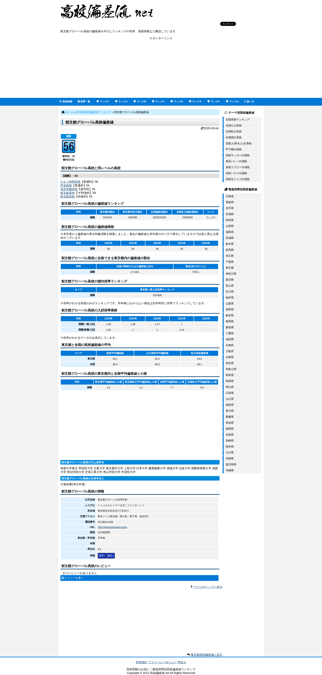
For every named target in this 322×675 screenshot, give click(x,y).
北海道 (230, 196)
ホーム (70, 112)
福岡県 (230, 428)
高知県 (230, 422)
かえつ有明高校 (70, 181)
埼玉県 (230, 255)
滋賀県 (230, 339)
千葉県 (230, 261)
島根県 (230, 381)
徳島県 (230, 404)
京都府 (230, 345)
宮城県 (230, 214)
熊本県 (230, 446)
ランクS (102, 101)
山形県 (230, 226)
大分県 (230, 452)
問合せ (182, 662)
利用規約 (141, 662)
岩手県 (230, 208)
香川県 (230, 410)
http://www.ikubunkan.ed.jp (112, 527)
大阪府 (230, 351)
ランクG (232, 101)
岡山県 (230, 386)
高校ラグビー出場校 (238, 167)
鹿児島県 (231, 464)
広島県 (230, 392)
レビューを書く (74, 577)
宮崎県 (230, 458)
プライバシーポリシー (162, 662)
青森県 (230, 202)
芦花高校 (66, 185)
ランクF (213, 101)
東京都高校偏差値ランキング (93, 112)
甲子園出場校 (234, 149)
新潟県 (230, 279)
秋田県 (230, 220)
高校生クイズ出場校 (238, 179)
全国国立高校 (234, 137)
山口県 (230, 398)
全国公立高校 (234, 125)
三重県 (230, 333)
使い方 (249, 101)
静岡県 (230, 321)
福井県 (230, 297)
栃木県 (230, 243)
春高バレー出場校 (236, 161)
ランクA (121, 101)
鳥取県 (230, 375)
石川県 (230, 291)
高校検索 (65, 101)
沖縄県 (230, 470)
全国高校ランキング (238, 119)
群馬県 (230, 249)
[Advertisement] (161, 69)
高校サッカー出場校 (238, 155)
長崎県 (230, 440)
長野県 (230, 309)
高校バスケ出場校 (236, 173)
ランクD (176, 101)
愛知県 (230, 327)
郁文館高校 (67, 192)
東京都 (230, 267)
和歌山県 (231, 369)
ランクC (158, 101)
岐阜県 (230, 315)
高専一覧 (84, 101)
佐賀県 (230, 434)
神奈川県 (231, 273)
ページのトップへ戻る (208, 586)
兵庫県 (230, 357)
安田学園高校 (69, 189)
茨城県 (230, 237)
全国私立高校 (234, 131)
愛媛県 (230, 416)
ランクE (195, 101)
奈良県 (230, 363)
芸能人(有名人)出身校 (239, 143)
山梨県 (230, 303)
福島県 (230, 231)
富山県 (230, 285)
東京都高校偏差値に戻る (206, 654)
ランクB (139, 101)
